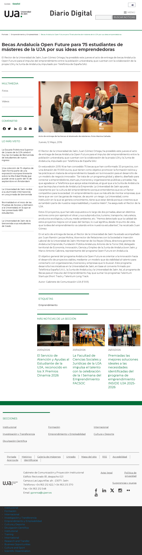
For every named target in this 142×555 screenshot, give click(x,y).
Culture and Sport (14, 547)
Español (16, 4)
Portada (5, 34)
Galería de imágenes (49, 457)
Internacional (101, 427)
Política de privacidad (130, 474)
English (7, 4)
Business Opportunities (17, 544)
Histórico (27, 457)
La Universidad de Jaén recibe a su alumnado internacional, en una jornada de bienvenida (17, 192)
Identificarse (31, 460)
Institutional (11, 531)
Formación (54, 427)
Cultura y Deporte (104, 434)
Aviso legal (107, 472)
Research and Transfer (17, 541)
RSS (104, 457)
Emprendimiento (48, 305)
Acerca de (12, 460)
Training (8, 534)
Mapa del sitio (89, 457)
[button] (88, 107)
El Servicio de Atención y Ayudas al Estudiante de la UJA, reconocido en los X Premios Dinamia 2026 (53, 365)
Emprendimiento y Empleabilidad (24, 34)
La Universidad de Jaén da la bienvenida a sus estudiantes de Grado (16, 223)
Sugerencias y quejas (124, 483)
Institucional (10, 427)
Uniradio (71, 457)
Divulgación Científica (15, 441)
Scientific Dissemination (17, 551)
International (11, 537)
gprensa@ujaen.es (41, 492)
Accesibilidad (120, 457)
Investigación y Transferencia (19, 434)
